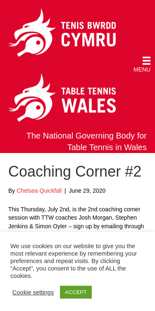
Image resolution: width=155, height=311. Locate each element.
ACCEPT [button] (76, 292)
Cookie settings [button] (33, 292)
